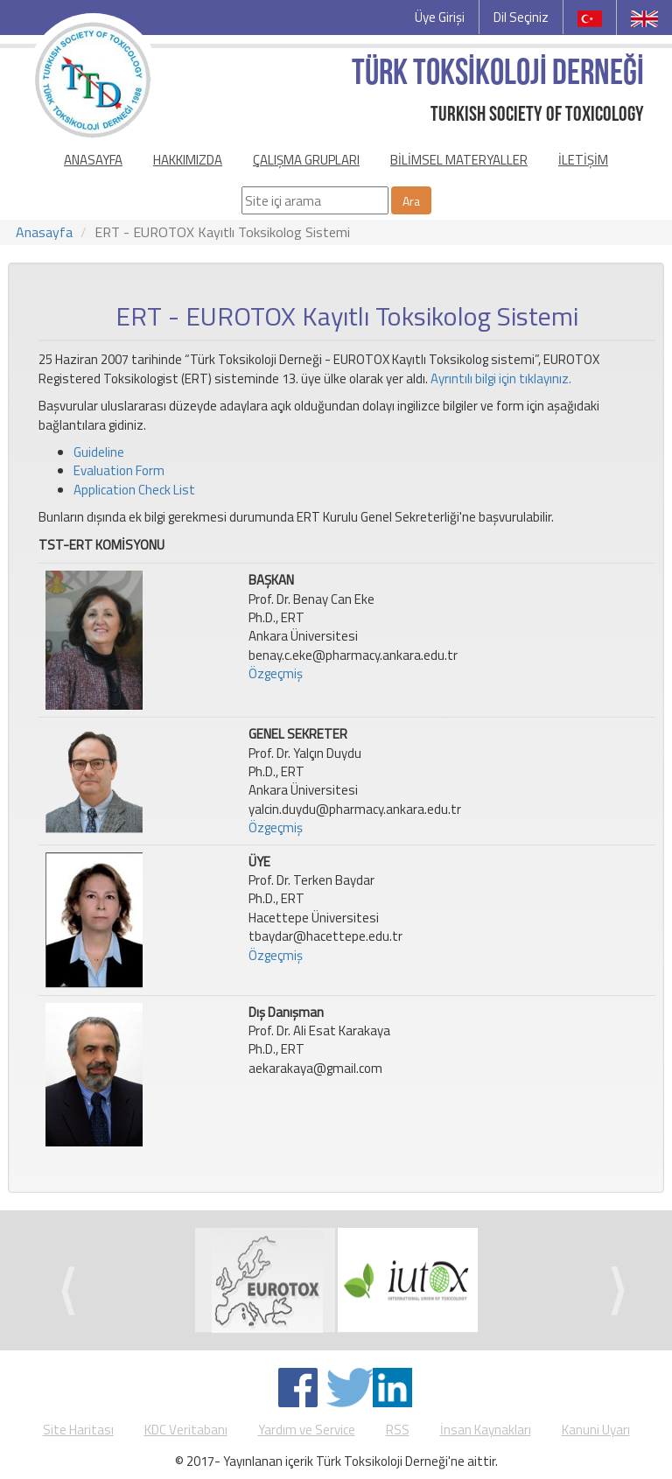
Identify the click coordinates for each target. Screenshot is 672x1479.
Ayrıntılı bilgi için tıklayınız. (500, 378)
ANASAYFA (93, 160)
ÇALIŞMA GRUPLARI (306, 160)
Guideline (99, 452)
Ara (411, 201)
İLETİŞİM (583, 160)
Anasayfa (44, 231)
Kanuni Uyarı (596, 1429)
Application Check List (134, 490)
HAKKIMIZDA (187, 160)
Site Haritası (78, 1429)
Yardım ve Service (306, 1429)
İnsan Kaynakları (485, 1429)
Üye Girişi (440, 17)
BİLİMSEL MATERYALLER (459, 160)
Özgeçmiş (275, 673)
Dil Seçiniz (521, 17)
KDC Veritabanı (186, 1429)
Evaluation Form (119, 470)
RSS (398, 1429)
